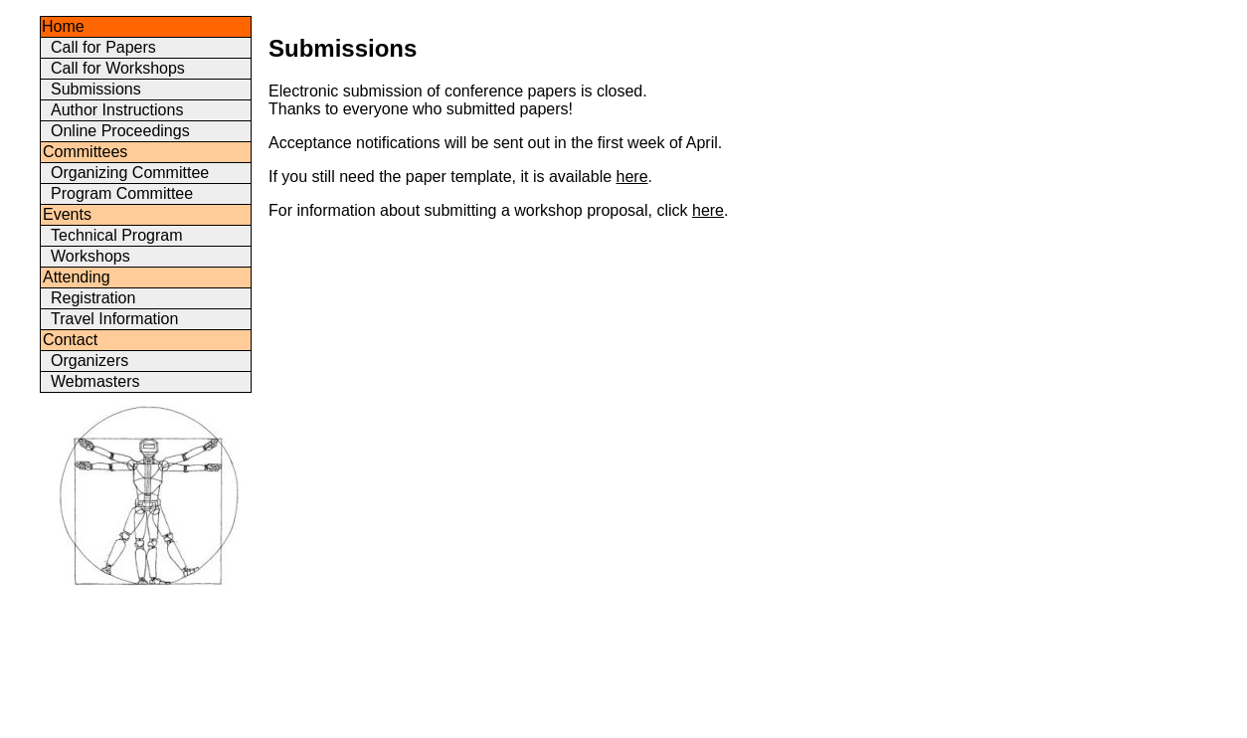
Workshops (90, 256)
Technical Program (117, 235)
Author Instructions (117, 109)
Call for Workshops (118, 68)
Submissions (96, 89)
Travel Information (114, 318)
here (632, 176)
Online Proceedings (120, 130)
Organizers (89, 360)
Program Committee (122, 193)
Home (63, 26)
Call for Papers (103, 47)
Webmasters (95, 381)
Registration (93, 297)
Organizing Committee (130, 172)
